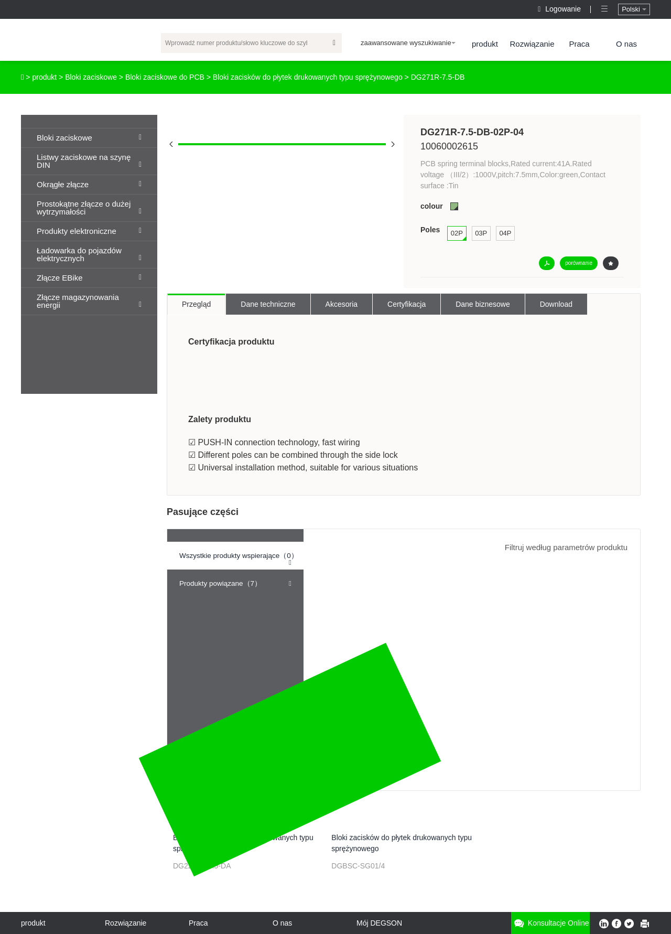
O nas (626, 43)
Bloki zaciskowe (91, 77)
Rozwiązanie (532, 43)
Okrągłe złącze (89, 184)
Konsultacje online (550, 923)
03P (481, 233)
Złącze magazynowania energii (89, 301)
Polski (634, 9)
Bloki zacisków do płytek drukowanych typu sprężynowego (308, 77)
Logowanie (560, 9)
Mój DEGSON (379, 923)
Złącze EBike (89, 277)
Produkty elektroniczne (89, 231)
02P (457, 233)
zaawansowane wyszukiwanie (408, 43)
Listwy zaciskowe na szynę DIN (89, 161)
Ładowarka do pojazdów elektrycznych (89, 254)
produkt (485, 43)
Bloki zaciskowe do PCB (164, 77)
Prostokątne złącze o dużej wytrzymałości (89, 207)
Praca (579, 43)
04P (505, 233)
